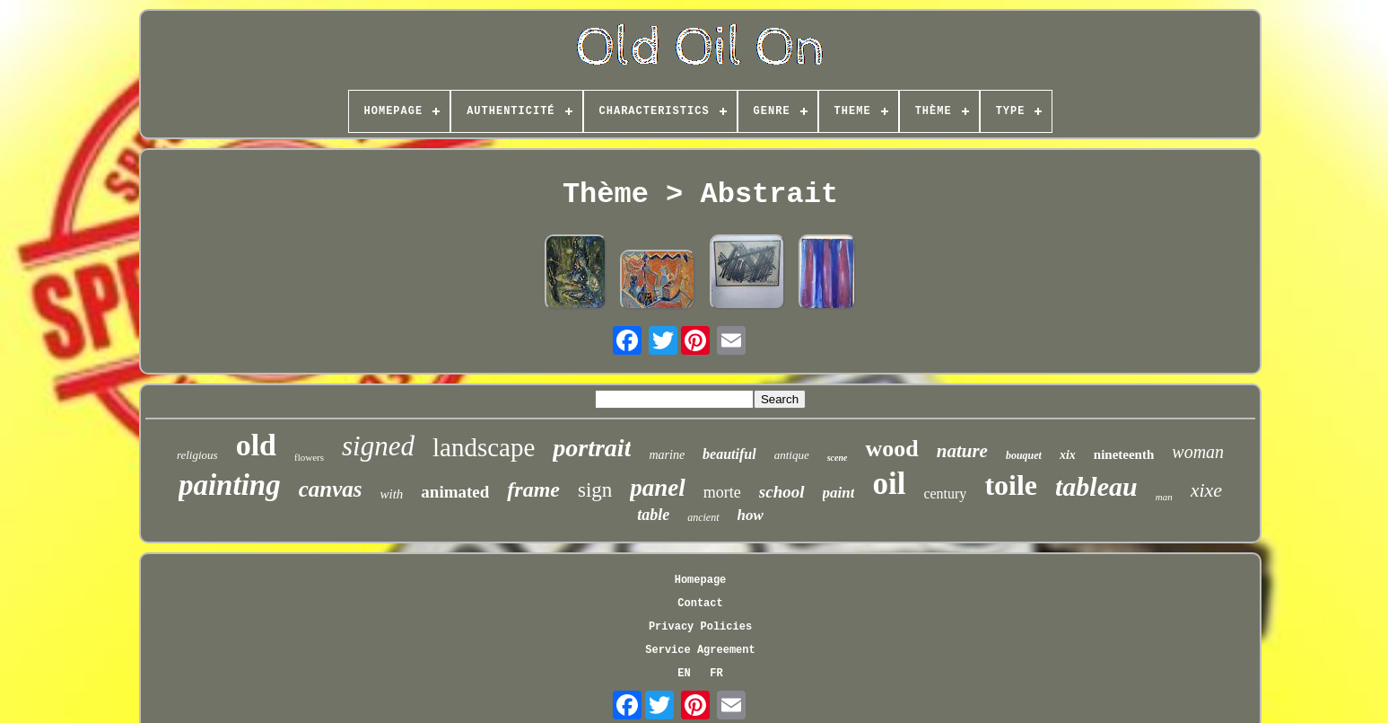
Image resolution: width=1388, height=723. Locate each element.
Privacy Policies (700, 627)
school (782, 491)
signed (378, 446)
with (391, 494)
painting (230, 485)
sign (595, 490)
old (256, 445)
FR (716, 673)
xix (1068, 455)
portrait (592, 448)
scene (837, 458)
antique (791, 455)
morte (722, 492)
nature (962, 451)
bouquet (1024, 455)
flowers (309, 457)
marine (667, 455)
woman (1198, 452)
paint (839, 492)
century (944, 493)
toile (1010, 485)
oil (888, 483)
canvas (330, 489)
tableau (1096, 486)
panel (657, 487)
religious (197, 455)
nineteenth (1124, 454)
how (751, 515)
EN (683, 673)
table (653, 515)
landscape (483, 447)
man (1164, 496)
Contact (699, 603)
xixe (1206, 490)
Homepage (701, 580)
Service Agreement (700, 650)
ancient (703, 517)
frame (533, 489)
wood (891, 449)
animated (455, 491)
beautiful (729, 454)
